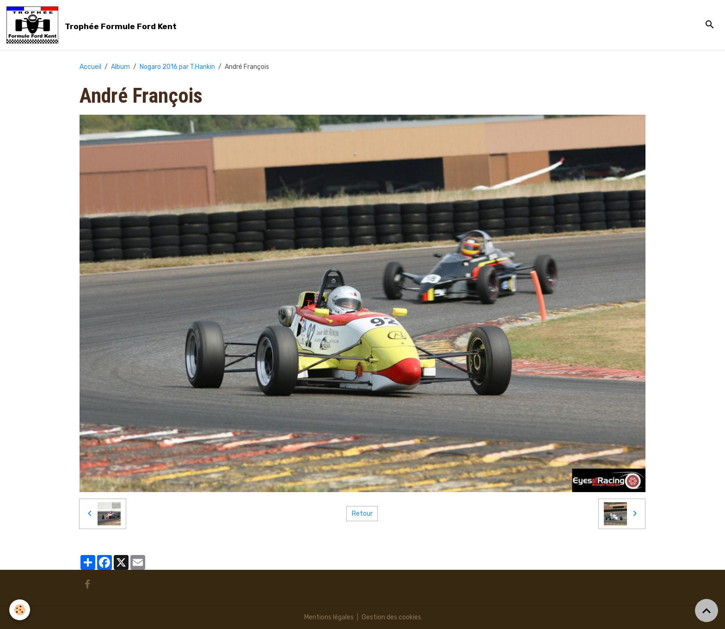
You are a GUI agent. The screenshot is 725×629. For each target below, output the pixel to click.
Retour (362, 514)
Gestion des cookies (391, 617)
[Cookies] (19, 609)
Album (120, 67)
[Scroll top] (706, 610)
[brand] (93, 24)
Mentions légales (329, 617)
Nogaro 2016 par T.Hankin (177, 67)
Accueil (90, 67)
